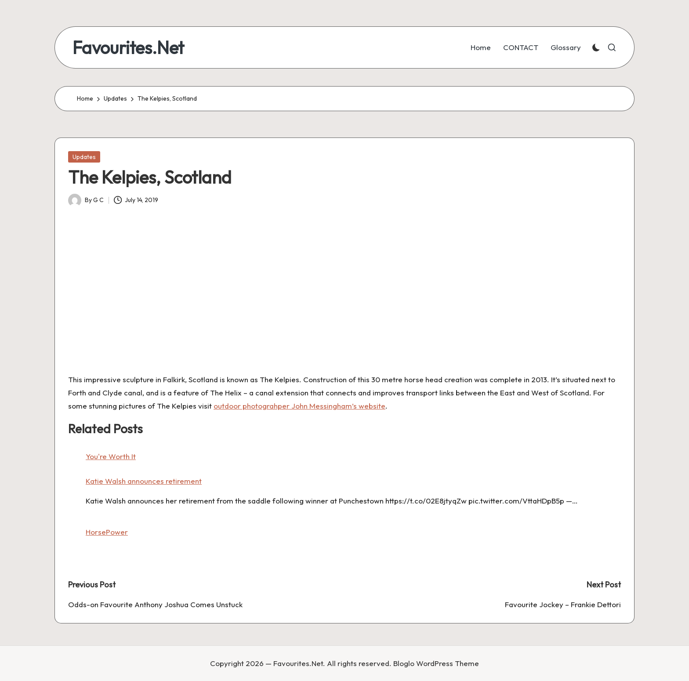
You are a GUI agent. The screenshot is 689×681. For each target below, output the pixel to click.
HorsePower (107, 531)
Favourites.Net (128, 47)
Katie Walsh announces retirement (144, 480)
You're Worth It (111, 456)
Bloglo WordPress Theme (436, 663)
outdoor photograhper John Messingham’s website (299, 405)
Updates (84, 157)
